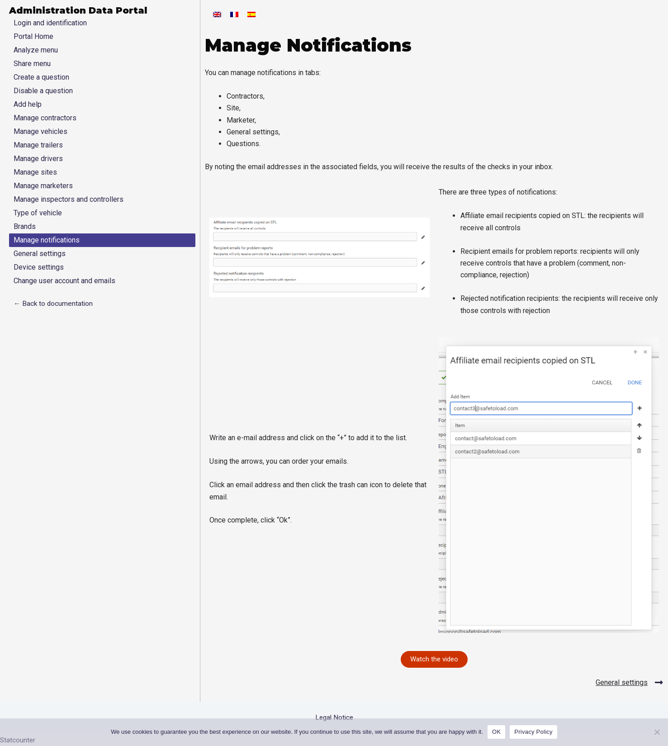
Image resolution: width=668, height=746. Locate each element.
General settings (40, 253)
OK (496, 731)
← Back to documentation (54, 303)
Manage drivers (38, 158)
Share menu (32, 63)
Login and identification (50, 23)
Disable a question (43, 90)
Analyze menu (36, 50)
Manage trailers (38, 145)
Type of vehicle (38, 213)
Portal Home (33, 36)
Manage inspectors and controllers (68, 199)
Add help (28, 104)
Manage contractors (45, 118)
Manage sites (35, 172)
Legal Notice (334, 717)
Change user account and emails (64, 280)
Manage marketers (43, 185)
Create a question (41, 77)
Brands (25, 226)
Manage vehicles (40, 131)
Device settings (39, 267)
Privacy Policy (533, 731)
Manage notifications (47, 240)
